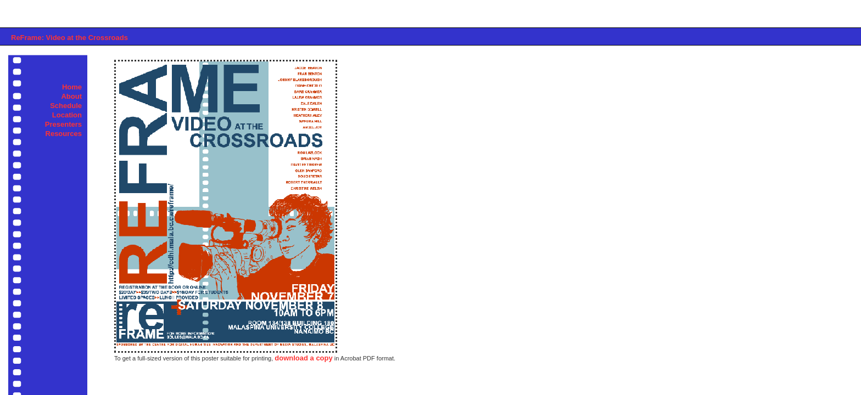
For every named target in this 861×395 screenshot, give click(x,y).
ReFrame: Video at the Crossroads (69, 37)
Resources (64, 133)
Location (67, 115)
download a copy (303, 358)
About (71, 96)
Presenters (63, 124)
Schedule (66, 105)
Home (72, 87)
